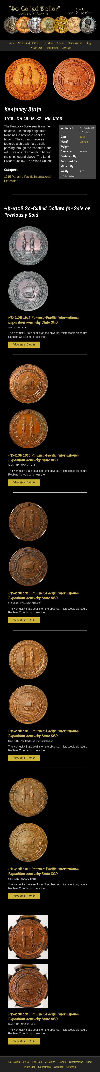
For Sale (48, 43)
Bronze (84, 141)
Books (60, 43)
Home (11, 43)
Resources (52, 48)
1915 (82, 136)
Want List (36, 48)
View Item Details (24, 344)
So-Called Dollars (29, 43)
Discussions (75, 43)
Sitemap (71, 1066)
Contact (66, 48)
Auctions (50, 1061)
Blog (88, 43)
